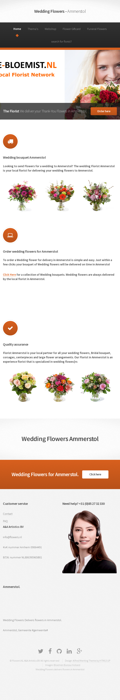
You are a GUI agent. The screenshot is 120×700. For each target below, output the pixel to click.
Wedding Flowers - (60, 11)
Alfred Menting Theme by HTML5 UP (91, 660)
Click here (95, 474)
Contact (7, 514)
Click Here (9, 274)
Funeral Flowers (97, 29)
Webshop (50, 29)
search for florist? (61, 41)
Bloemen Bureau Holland (67, 665)
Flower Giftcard (72, 29)
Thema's (33, 29)
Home (17, 29)
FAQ (5, 521)
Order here (103, 111)
